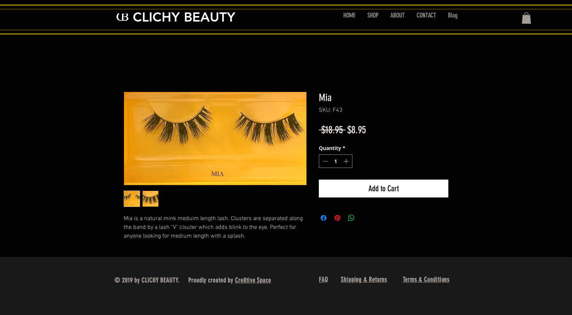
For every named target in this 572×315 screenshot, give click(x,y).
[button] (526, 18)
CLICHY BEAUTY (184, 17)
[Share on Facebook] (323, 218)
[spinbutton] (335, 161)
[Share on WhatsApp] (351, 218)
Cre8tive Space (253, 280)
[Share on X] (365, 218)
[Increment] (346, 161)
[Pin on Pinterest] (337, 218)
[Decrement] (324, 161)
